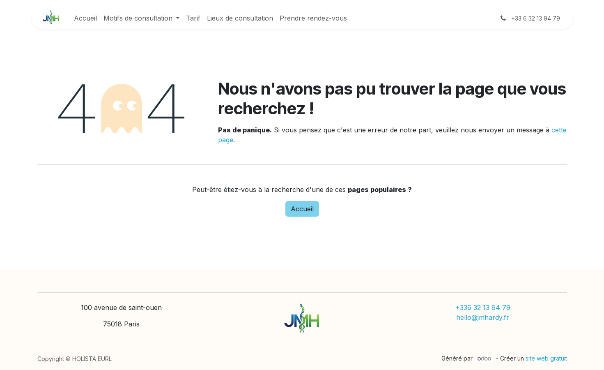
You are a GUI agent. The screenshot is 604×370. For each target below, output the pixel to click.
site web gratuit (546, 358)
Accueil (302, 209)
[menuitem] (85, 18)
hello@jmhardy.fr (482, 317)
